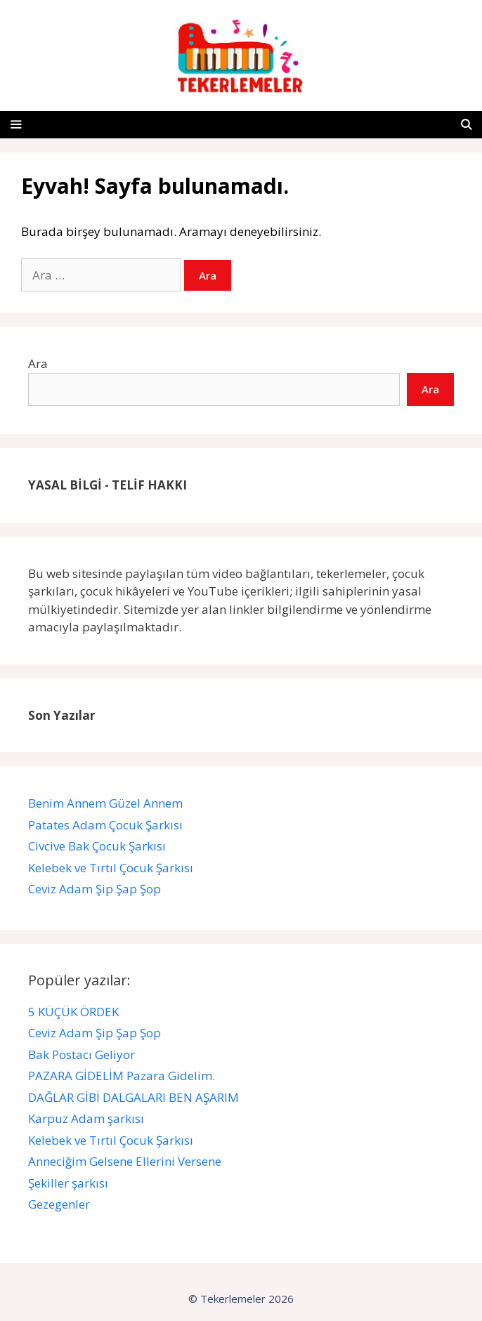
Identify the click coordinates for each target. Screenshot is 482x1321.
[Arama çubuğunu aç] (466, 124)
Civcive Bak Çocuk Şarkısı (98, 846)
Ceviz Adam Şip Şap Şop (94, 889)
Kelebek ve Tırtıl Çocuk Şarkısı (112, 868)
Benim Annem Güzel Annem (105, 803)
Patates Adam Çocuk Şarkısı (106, 825)
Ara (38, 363)
